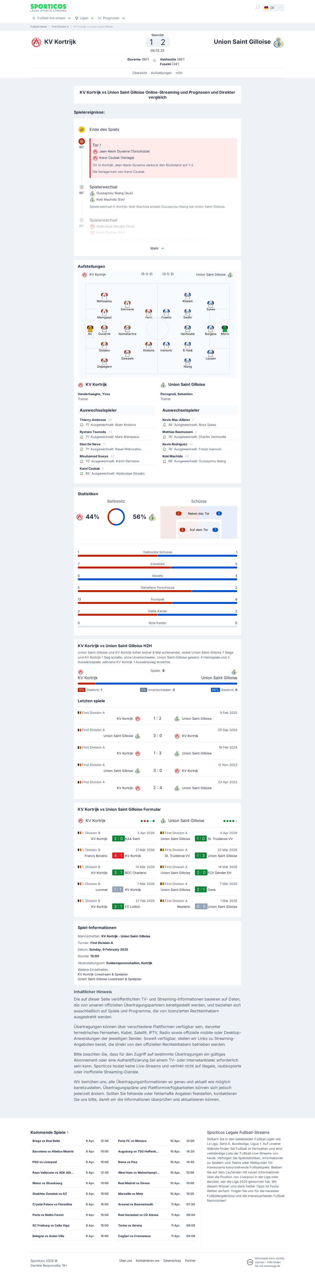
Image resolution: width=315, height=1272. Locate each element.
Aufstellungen (161, 73)
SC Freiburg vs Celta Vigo (50, 1225)
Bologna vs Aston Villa (48, 1236)
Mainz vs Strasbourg (47, 1183)
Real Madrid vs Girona (134, 1183)
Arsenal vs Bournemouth (135, 1204)
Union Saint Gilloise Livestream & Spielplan (110, 979)
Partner (190, 1260)
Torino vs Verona (130, 1225)
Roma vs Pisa (127, 1162)
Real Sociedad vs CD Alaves (138, 1215)
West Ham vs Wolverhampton (139, 1172)
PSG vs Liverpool (44, 1162)
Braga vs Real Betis (46, 1141)
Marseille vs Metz (130, 1194)
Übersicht (139, 73)
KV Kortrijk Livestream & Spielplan (103, 974)
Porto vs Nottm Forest (47, 1215)
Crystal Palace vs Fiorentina (52, 1204)
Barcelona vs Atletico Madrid (53, 1151)
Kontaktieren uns (147, 1260)
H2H (179, 73)
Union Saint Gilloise (219, 677)
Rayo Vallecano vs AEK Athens (54, 1172)
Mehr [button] (157, 248)
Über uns (125, 1260)
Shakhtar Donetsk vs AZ (49, 1194)
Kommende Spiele (50, 1132)
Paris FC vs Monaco (132, 1141)
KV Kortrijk (88, 677)
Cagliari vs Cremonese (134, 1236)
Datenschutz (172, 1260)
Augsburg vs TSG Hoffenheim (139, 1151)
